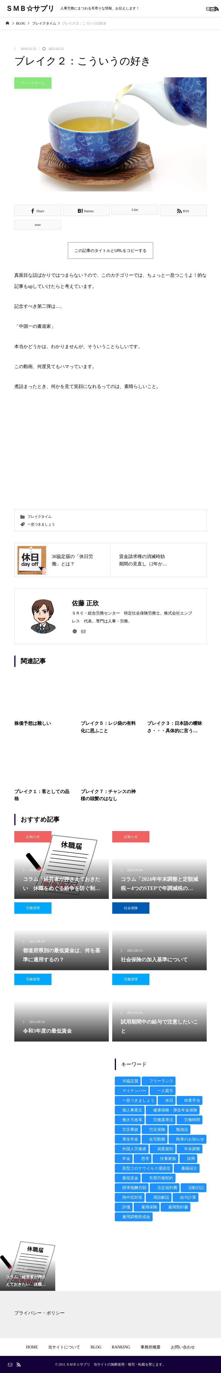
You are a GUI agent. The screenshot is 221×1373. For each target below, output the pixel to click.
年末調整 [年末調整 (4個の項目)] (192, 1149)
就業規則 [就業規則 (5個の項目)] (165, 1149)
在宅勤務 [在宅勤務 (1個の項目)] (157, 1139)
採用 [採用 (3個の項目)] (191, 1158)
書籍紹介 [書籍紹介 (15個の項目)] (189, 1168)
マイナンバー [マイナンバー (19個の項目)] (134, 1091)
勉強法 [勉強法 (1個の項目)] (182, 1129)
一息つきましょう (41, 524)
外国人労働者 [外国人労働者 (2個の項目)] (134, 1149)
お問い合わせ (183, 1347)
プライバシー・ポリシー (39, 1313)
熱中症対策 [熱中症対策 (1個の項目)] (132, 1197)
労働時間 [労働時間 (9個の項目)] (192, 1120)
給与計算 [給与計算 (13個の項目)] (188, 1197)
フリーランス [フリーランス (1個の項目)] (161, 1081)
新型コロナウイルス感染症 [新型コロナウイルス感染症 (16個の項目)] (146, 1168)
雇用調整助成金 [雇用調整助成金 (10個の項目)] (136, 1217)
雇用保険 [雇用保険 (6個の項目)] (149, 1207)
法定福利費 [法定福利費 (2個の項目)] (167, 1188)
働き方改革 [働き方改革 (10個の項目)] (132, 1120)
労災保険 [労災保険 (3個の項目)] (157, 1129)
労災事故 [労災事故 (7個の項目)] (130, 1129)
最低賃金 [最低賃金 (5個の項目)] (130, 1178)
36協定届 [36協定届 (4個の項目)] (130, 1081)
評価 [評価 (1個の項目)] (126, 1207)
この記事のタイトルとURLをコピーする (110, 250)
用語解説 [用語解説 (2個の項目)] (161, 1197)
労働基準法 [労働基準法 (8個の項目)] (163, 1120)
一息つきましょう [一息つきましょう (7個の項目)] (138, 1100)
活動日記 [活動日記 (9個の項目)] (196, 1188)
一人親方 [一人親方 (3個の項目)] (165, 1091)
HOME (32, 1347)
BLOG (95, 1347)
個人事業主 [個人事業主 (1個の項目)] (132, 1110)
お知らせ (33, 837)
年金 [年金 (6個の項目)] (126, 1158)
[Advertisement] (60, 1094)
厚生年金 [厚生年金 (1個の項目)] (130, 1139)
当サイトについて (64, 1347)
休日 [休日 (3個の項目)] (169, 1100)
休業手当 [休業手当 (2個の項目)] (192, 1100)
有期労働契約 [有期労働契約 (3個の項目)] (161, 1178)
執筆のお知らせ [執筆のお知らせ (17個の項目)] (190, 1139)
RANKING (121, 1347)
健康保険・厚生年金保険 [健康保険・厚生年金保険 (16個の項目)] (175, 1110)
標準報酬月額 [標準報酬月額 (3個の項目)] (134, 1188)
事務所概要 (151, 1347)
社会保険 (131, 908)
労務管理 (33, 908)
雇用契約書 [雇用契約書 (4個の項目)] (178, 1207)
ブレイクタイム (33, 83)
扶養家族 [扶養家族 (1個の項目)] (168, 1158)
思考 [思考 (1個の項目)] (145, 1158)
